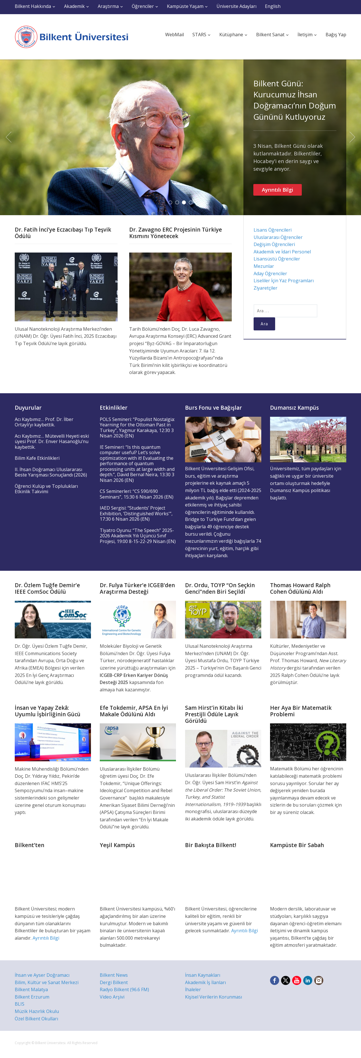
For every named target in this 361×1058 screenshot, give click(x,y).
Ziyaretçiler (265, 288)
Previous (8, 137)
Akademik (74, 6)
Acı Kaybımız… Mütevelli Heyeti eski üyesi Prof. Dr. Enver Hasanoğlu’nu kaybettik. (52, 441)
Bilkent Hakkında (33, 6)
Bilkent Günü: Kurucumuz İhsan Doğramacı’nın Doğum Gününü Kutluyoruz (294, 100)
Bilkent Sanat (270, 34)
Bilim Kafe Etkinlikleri (37, 458)
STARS (199, 34)
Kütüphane (231, 34)
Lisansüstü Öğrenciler (277, 259)
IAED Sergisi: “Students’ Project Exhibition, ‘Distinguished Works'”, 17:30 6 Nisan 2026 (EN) (136, 513)
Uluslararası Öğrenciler (278, 237)
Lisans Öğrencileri (273, 230)
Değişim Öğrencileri (274, 244)
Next (352, 137)
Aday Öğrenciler (270, 273)
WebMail (174, 34)
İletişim (305, 34)
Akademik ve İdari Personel (282, 252)
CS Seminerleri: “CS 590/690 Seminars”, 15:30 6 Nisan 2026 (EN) (136, 494)
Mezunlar (264, 266)
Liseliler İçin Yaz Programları (284, 280)
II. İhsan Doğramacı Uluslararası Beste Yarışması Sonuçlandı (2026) (51, 472)
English (273, 6)
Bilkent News (114, 975)
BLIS (19, 1004)
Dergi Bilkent (114, 982)
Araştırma (108, 6)
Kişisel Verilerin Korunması (213, 997)
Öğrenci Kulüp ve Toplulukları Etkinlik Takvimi (46, 489)
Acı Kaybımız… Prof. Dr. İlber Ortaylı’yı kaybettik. (44, 422)
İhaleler (193, 989)
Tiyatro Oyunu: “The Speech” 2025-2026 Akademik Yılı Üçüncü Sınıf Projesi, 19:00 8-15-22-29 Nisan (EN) (138, 535)
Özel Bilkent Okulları (36, 1019)
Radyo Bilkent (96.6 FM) (124, 989)
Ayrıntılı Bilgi (277, 189)
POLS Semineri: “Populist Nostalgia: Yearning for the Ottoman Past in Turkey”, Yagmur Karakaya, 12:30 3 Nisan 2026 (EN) (137, 427)
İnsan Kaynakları (202, 975)
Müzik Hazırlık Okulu (37, 1011)
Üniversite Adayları (236, 6)
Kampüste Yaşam (185, 6)
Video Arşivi (112, 997)
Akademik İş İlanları (205, 982)
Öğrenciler (143, 6)
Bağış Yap (336, 34)
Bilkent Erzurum (32, 997)
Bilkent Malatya (31, 989)
